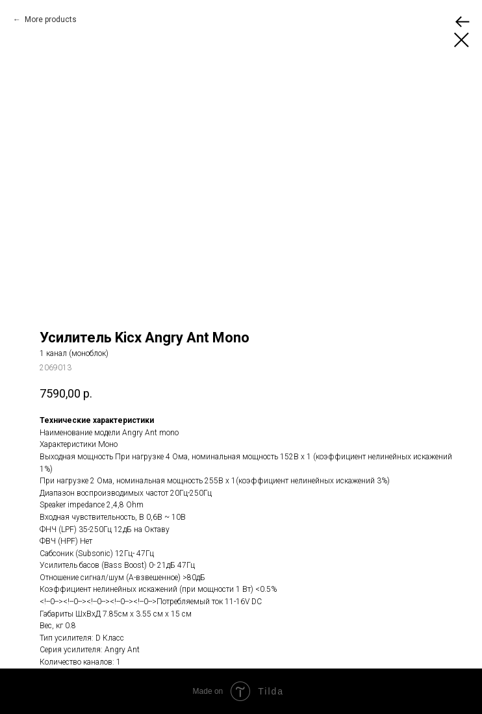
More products (50, 19)
